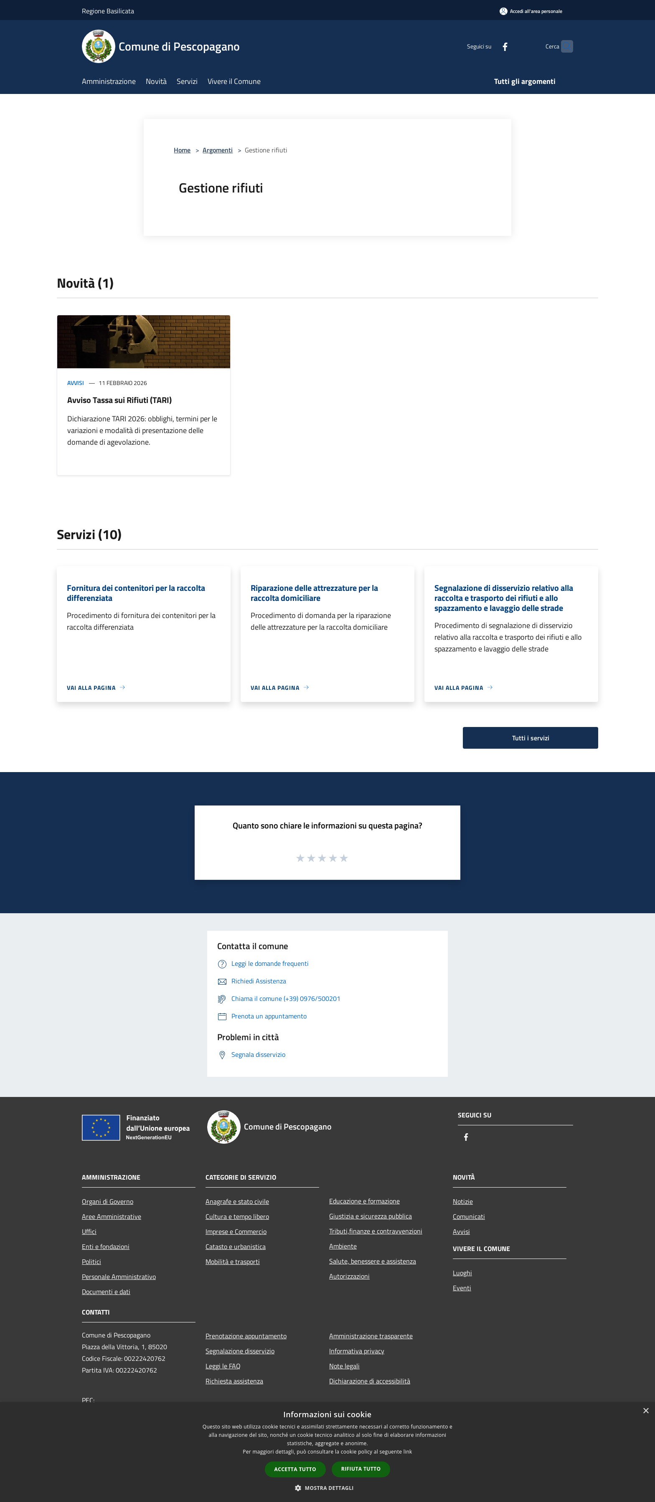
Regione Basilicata (108, 11)
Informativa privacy (356, 1351)
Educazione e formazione (364, 1201)
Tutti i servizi (530, 738)
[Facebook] (488, 46)
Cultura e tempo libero (237, 1216)
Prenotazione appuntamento (246, 1336)
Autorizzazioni (349, 1276)
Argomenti (218, 150)
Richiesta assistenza (234, 1381)
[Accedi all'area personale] (531, 11)
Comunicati (469, 1216)
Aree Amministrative (111, 1216)
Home (182, 150)
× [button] (645, 1411)
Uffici (89, 1231)
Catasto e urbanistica (236, 1246)
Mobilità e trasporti (233, 1261)
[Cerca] (563, 46)
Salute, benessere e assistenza (372, 1261)
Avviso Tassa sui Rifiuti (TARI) (119, 399)
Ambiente (343, 1246)
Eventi (462, 1288)
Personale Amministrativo (119, 1277)
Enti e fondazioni (105, 1246)
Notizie (463, 1201)
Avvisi (75, 382)
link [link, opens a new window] (408, 1451)
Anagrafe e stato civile (237, 1201)
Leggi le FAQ (223, 1366)
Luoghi (462, 1273)
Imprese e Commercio (236, 1231)
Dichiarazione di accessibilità (369, 1381)
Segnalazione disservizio (240, 1351)
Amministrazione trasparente (371, 1336)
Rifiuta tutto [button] (361, 1468)
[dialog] (327, 1452)
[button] (327, 1488)
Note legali (344, 1366)
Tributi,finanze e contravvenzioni (375, 1231)
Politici (91, 1261)
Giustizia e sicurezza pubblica (370, 1216)
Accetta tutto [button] (295, 1469)
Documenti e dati (106, 1292)
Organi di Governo (107, 1201)
